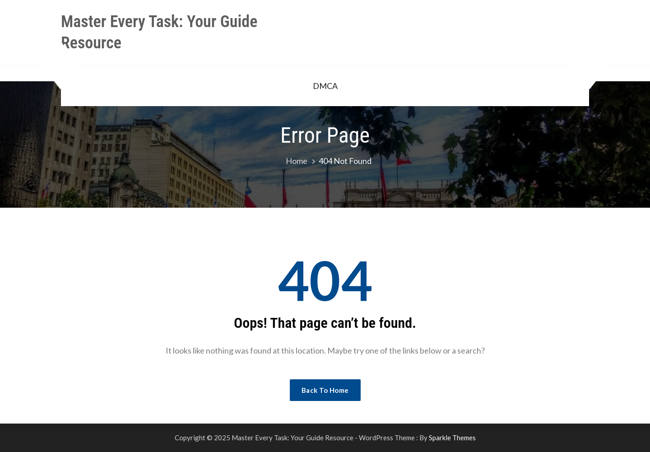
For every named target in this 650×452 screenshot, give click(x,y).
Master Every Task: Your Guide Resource (159, 32)
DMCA (325, 86)
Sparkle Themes (452, 437)
